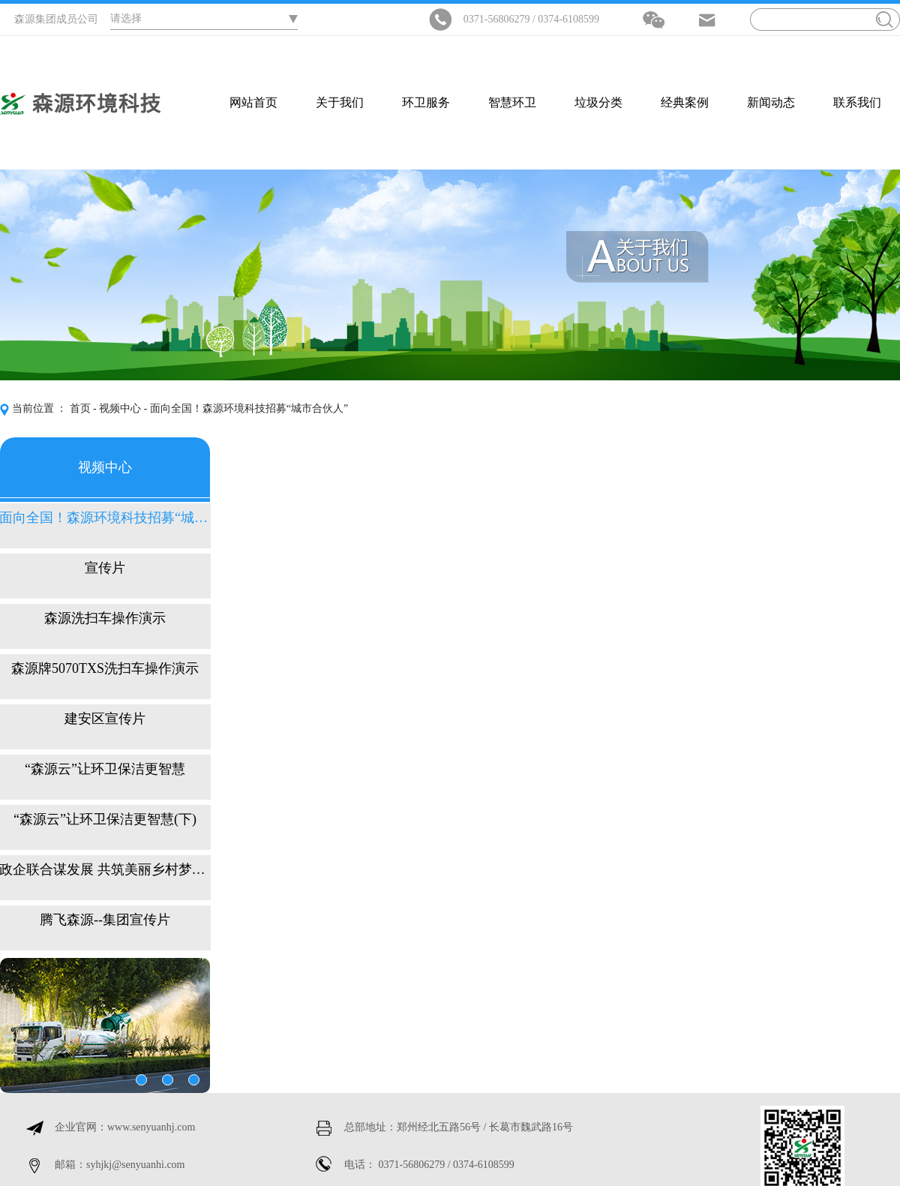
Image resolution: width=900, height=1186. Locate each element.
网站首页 (254, 102)
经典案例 (685, 102)
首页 (80, 408)
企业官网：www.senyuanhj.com (125, 1127)
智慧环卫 (512, 102)
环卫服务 (426, 102)
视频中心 (120, 408)
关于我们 (340, 102)
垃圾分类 (598, 102)
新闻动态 (771, 102)
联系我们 (857, 102)
